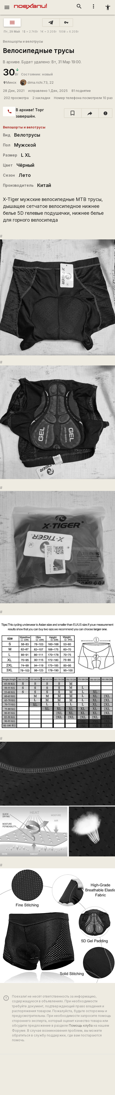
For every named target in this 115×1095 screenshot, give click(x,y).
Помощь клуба (81, 1025)
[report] (105, 113)
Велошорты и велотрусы (23, 41)
